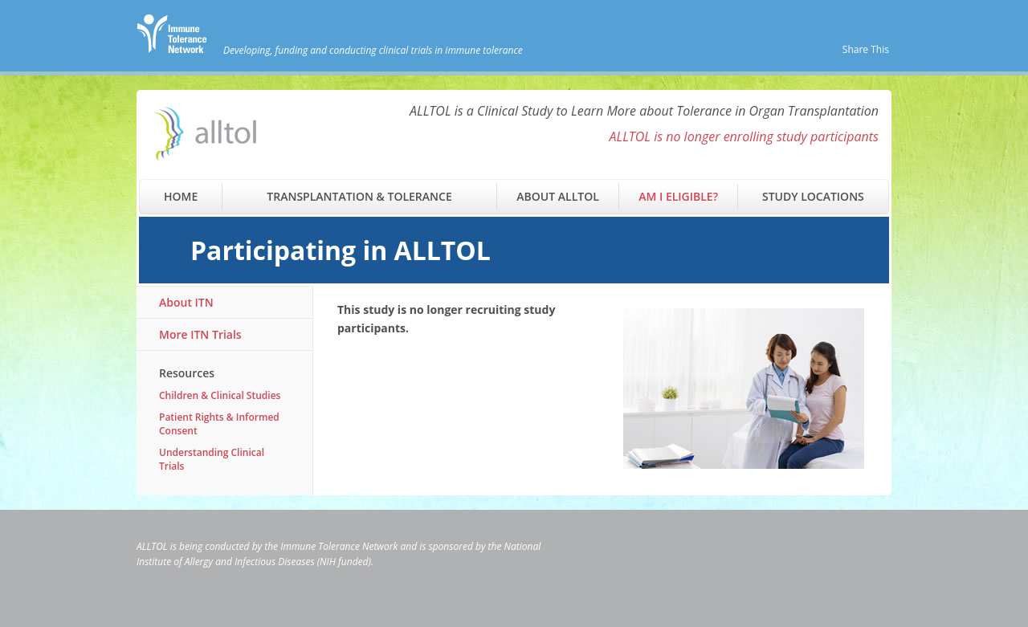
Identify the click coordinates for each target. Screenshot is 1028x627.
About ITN (186, 302)
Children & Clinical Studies (219, 395)
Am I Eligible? (678, 196)
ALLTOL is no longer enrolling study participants (744, 136)
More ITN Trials (200, 334)
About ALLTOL (557, 196)
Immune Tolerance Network (339, 546)
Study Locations (813, 196)
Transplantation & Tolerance (359, 196)
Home (181, 196)
